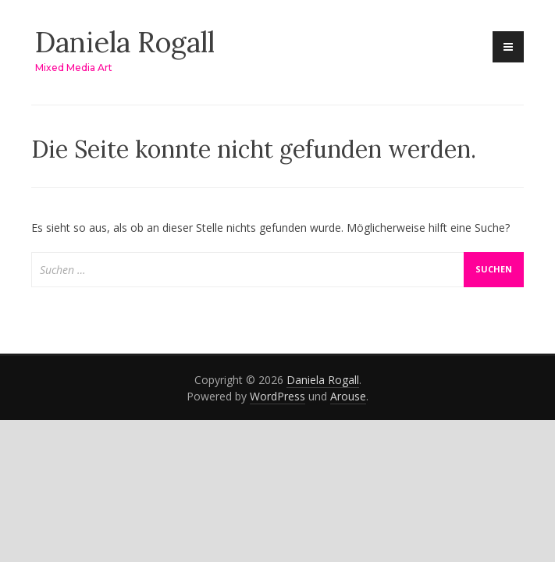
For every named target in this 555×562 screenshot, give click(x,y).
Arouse (348, 396)
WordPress (277, 396)
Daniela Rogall (125, 42)
